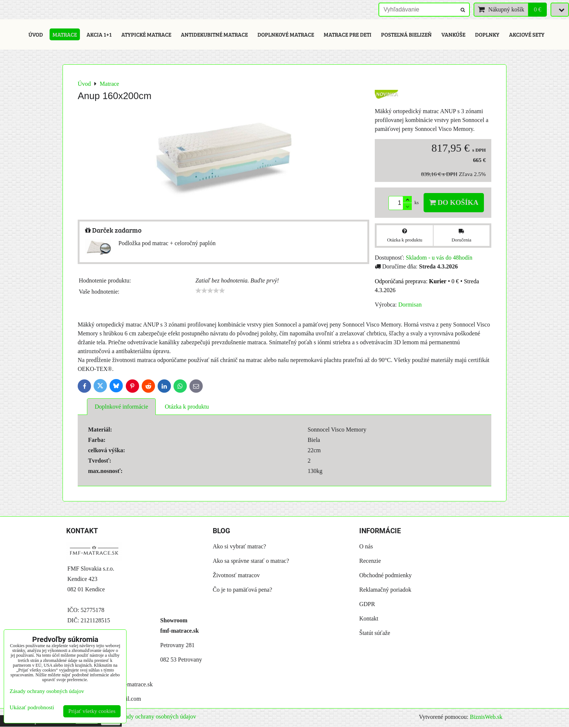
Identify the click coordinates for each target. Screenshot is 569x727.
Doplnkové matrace (285, 34)
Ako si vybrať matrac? (239, 546)
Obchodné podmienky (385, 575)
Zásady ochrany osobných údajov (156, 716)
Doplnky (487, 34)
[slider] (210, 291)
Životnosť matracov (236, 575)
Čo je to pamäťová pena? (242, 589)
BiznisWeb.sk (486, 717)
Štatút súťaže (374, 633)
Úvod (35, 34)
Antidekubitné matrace (214, 34)
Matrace (65, 34)
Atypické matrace (146, 34)
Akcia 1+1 (99, 34)
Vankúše (453, 34)
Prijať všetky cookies (91, 711)
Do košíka (453, 202)
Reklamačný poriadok (385, 589)
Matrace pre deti (347, 34)
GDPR (367, 604)
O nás (366, 546)
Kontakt (368, 618)
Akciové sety (527, 34)
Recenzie (370, 561)
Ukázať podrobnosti (32, 707)
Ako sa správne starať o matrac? (251, 561)
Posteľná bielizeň (406, 34)
